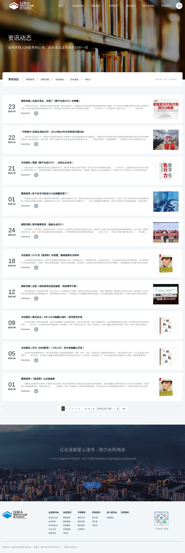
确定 (124, 409)
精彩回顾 (45, 79)
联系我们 (166, 5)
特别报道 (59, 79)
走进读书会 (78, 5)
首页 (60, 5)
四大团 (95, 521)
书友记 (88, 79)
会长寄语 (52, 521)
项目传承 (81, 521)
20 (86, 409)
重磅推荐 (30, 79)
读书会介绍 (53, 518)
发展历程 (52, 533)
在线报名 (110, 518)
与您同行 (81, 529)
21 (89, 409)
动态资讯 (67, 512)
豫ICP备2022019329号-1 (51, 547)
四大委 (95, 518)
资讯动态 (95, 5)
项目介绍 (81, 518)
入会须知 (94, 493)
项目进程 (81, 525)
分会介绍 (52, 529)
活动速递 (74, 79)
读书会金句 (53, 525)
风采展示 (131, 5)
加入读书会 (148, 5)
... (82, 409)
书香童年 (113, 5)
